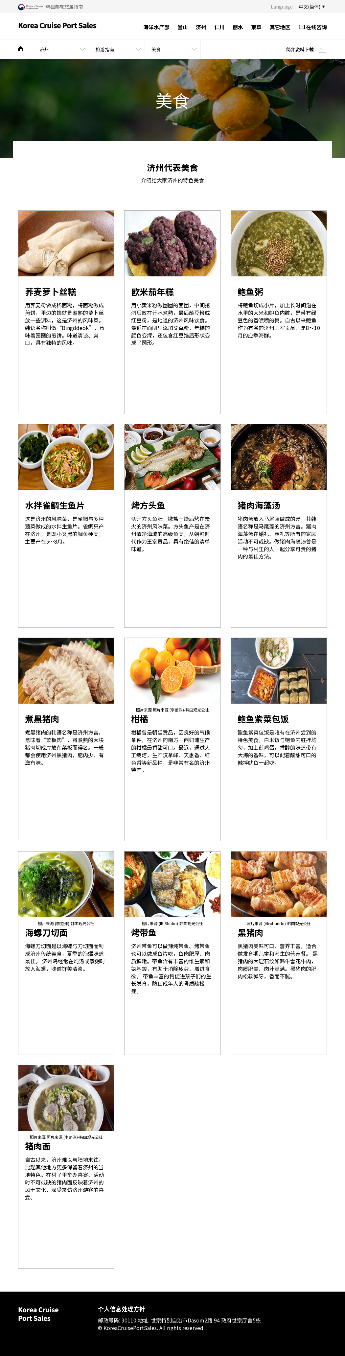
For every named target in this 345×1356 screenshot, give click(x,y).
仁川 (219, 27)
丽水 (238, 27)
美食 (156, 49)
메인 (20, 48)
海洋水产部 (156, 27)
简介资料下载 (300, 49)
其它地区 (279, 27)
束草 (256, 27)
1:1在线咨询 (312, 27)
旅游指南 (105, 49)
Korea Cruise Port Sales (57, 26)
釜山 (182, 27)
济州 (201, 27)
